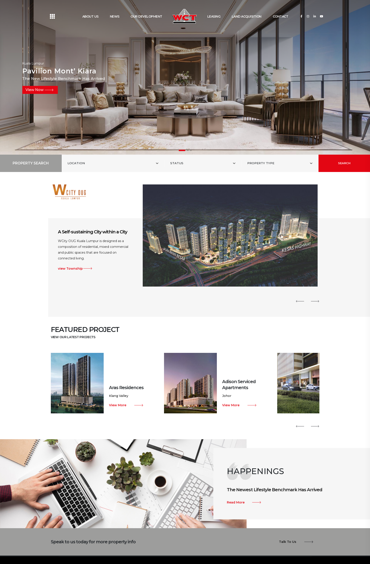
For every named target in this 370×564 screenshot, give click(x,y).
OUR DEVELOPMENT (146, 16)
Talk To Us (287, 542)
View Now (35, 90)
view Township (70, 269)
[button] (182, 150)
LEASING (214, 16)
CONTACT (280, 16)
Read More (236, 502)
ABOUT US (90, 16)
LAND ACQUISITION (246, 16)
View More (117, 405)
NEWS (114, 16)
